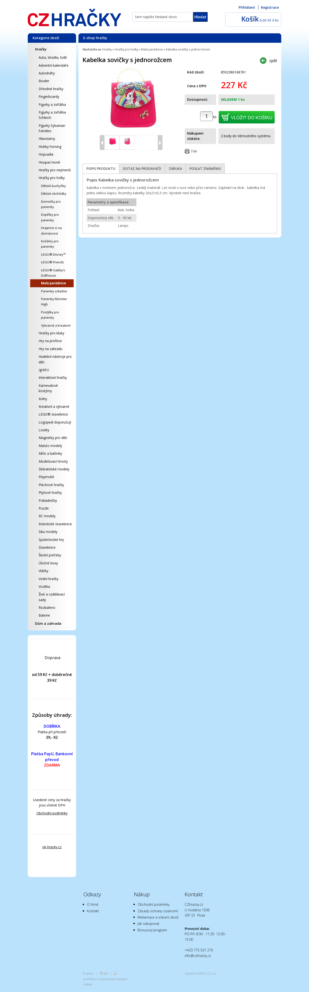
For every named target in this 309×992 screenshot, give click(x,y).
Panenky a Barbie (54, 291)
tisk (105, 973)
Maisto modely (50, 445)
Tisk (194, 151)
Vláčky (43, 570)
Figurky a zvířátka (52, 104)
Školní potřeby (50, 555)
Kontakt (93, 911)
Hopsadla (46, 154)
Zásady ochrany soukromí (158, 911)
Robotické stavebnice (55, 524)
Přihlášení (247, 7)
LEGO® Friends (52, 262)
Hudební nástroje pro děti (55, 359)
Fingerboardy (49, 96)
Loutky (44, 430)
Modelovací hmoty (53, 461)
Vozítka (44, 586)
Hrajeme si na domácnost (51, 230)
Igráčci (44, 369)
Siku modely (48, 531)
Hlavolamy (47, 138)
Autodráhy (47, 73)
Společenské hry (51, 539)
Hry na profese (50, 340)
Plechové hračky (51, 484)
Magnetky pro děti (53, 437)
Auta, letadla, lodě (53, 57)
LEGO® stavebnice (53, 414)
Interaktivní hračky (53, 377)
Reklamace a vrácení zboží (158, 917)
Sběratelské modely (54, 469)
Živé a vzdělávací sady (52, 597)
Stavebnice (47, 547)
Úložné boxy (48, 563)
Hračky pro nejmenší (55, 170)
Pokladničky (48, 500)
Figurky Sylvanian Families (52, 128)
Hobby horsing (50, 146)
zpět (273, 60)
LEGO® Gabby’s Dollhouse (53, 273)
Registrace (270, 7)
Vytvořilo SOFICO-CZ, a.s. (201, 973)
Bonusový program (152, 930)
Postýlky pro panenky (50, 315)
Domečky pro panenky (51, 204)
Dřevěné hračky (51, 88)
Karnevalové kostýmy (48, 388)
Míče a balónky (50, 453)
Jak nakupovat (148, 923)
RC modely (47, 516)
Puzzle (44, 508)
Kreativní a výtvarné (54, 406)
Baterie (44, 615)
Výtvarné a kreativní (55, 325)
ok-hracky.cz (52, 847)
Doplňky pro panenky (50, 217)
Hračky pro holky (52, 177)
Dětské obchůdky (53, 193)
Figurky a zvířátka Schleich (52, 115)
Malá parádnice (53, 283)
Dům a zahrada (48, 623)
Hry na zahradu (50, 348)
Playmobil (46, 476)
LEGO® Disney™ (53, 254)
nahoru (89, 973)
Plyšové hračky (50, 492)
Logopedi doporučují (55, 422)
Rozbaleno (47, 607)
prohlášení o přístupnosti (99, 979)
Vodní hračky (48, 578)
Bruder (44, 81)
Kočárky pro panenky (50, 244)
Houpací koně (49, 162)
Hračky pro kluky (51, 333)
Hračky (41, 49)
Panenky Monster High (54, 301)
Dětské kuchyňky (53, 186)
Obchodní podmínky (52, 813)
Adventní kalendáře (54, 65)
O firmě (92, 904)
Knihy (43, 398)
